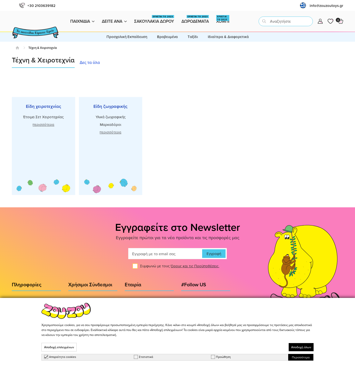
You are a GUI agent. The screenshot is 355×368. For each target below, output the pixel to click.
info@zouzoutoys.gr (326, 5)
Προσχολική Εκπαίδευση (126, 36)
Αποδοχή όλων (301, 347)
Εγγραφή (214, 255)
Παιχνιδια (82, 21)
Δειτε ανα (114, 21)
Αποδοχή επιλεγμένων (59, 347)
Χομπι (222, 19)
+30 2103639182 (37, 5)
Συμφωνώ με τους (179, 268)
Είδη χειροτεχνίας (43, 106)
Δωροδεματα (195, 19)
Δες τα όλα (90, 62)
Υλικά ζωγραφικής (110, 116)
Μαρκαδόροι (110, 124)
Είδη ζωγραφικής (110, 106)
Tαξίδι (193, 36)
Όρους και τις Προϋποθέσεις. (195, 268)
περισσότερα (43, 124)
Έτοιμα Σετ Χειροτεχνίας (43, 116)
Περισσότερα (301, 357)
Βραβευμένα (167, 36)
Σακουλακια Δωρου (154, 19)
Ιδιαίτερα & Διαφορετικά (228, 36)
